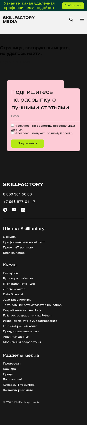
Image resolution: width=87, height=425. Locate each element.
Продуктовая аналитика (21, 332)
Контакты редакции (18, 390)
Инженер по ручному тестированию (30, 321)
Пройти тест (73, 5)
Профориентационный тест (24, 242)
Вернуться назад (15, 62)
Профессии (12, 364)
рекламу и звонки (60, 133)
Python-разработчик (18, 279)
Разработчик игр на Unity (22, 310)
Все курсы (10, 273)
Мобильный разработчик (22, 342)
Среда (8, 374)
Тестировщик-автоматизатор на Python (32, 305)
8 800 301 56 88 (17, 194)
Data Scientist (13, 294)
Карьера (9, 369)
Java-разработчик (17, 300)
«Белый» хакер (14, 289)
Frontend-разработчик (20, 326)
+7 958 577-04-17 (19, 201)
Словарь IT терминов (19, 385)
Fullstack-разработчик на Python (27, 316)
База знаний (12, 380)
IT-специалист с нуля (19, 284)
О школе (9, 237)
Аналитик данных (16, 337)
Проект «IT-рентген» (18, 248)
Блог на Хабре (14, 253)
